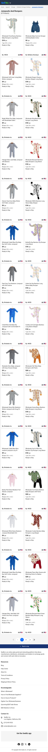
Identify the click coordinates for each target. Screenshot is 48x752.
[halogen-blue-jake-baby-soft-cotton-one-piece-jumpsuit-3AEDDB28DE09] (12, 603)
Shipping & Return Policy (8, 682)
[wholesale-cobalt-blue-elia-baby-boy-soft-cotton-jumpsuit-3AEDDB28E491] (12, 562)
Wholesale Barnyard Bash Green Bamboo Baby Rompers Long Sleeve (35, 615)
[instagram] (22, 744)
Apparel (8, 7)
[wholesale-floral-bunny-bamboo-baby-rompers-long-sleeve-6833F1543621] (12, 25)
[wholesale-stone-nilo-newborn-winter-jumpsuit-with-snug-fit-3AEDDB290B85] (12, 397)
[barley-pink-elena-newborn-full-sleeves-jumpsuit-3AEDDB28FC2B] (12, 479)
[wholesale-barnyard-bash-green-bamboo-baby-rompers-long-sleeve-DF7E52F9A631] (36, 603)
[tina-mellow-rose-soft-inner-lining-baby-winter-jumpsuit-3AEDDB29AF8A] (12, 67)
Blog (2, 665)
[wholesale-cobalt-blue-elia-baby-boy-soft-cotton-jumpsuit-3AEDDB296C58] (12, 232)
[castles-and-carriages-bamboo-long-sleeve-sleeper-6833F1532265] (36, 314)
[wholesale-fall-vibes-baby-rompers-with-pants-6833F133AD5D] (36, 355)
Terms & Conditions (7, 675)
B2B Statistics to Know (7, 708)
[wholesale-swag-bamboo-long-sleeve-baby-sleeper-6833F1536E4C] (36, 190)
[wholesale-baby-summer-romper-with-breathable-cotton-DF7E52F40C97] (36, 25)
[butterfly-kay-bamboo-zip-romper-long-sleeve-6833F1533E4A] (36, 232)
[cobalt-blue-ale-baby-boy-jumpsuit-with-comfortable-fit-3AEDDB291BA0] (12, 314)
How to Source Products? (8, 698)
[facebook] (18, 744)
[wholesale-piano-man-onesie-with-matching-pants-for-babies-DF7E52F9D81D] (36, 562)
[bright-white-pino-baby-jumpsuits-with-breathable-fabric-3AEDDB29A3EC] (12, 108)
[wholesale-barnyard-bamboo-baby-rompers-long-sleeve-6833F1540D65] (36, 149)
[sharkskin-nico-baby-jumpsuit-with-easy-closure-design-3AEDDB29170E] (12, 355)
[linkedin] (29, 744)
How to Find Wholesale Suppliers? (11, 694)
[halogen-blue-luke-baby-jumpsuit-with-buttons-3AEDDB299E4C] (12, 149)
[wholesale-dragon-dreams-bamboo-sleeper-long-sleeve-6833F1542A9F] (36, 67)
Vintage (13, 7)
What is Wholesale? (7, 691)
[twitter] (25, 744)
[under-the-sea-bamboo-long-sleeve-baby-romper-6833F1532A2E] (36, 273)
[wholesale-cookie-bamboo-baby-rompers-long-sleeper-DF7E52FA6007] (36, 520)
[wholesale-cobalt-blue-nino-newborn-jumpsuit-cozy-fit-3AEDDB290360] (12, 438)
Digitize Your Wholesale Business (11, 701)
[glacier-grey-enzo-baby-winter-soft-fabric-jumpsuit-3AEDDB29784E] (12, 190)
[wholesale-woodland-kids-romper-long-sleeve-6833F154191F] (36, 108)
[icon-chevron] (18, 639)
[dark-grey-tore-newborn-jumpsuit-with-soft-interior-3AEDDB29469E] (12, 273)
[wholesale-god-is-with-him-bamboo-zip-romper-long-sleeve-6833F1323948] (36, 438)
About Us (3, 672)
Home (2, 7)
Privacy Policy (5, 678)
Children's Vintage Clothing (23, 7)
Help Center (4, 668)
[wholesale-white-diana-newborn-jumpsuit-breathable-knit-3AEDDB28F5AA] (12, 520)
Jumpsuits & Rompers (37, 7)
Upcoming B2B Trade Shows (9, 704)
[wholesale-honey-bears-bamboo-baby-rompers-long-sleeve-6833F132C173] (36, 397)
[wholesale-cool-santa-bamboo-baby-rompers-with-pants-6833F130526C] (36, 479)
